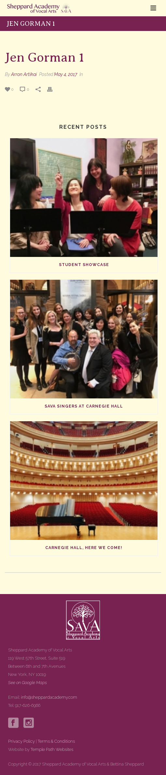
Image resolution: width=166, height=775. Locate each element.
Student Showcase (84, 264)
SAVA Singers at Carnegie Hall (84, 406)
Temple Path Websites (52, 749)
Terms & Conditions (56, 741)
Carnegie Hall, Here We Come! (83, 547)
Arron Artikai (24, 74)
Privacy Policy (21, 741)
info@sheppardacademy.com (49, 697)
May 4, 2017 (65, 74)
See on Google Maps (27, 682)
